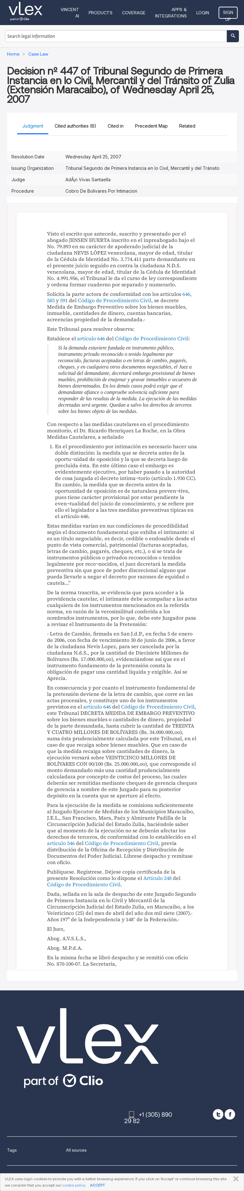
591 (64, 300)
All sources (76, 1150)
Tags (12, 1150)
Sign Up (228, 14)
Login (202, 12)
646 (186, 293)
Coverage (134, 12)
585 (51, 300)
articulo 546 (61, 843)
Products (100, 12)
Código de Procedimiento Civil (114, 300)
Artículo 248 (157, 878)
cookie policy (73, 1185)
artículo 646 (91, 338)
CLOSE (234, 1179)
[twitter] (218, 1114)
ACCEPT (97, 1185)
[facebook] (230, 1114)
